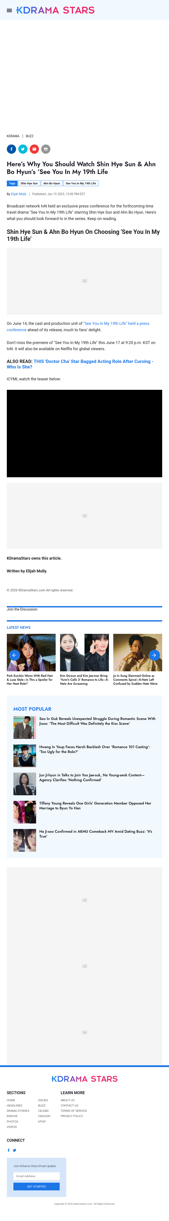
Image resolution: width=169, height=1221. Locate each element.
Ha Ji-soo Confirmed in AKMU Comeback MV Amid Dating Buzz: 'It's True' (95, 834)
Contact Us (69, 1105)
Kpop (42, 1121)
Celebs (43, 1110)
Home (11, 1100)
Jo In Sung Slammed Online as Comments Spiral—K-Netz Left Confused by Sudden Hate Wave (135, 679)
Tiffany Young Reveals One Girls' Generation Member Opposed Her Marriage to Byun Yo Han (95, 806)
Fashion (44, 1116)
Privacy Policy (72, 1116)
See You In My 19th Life (81, 183)
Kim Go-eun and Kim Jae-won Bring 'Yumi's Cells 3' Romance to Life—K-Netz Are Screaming (84, 679)
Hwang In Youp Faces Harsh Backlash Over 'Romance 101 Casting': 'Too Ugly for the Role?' (94, 749)
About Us (68, 1100)
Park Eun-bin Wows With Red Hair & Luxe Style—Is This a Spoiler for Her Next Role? (30, 679)
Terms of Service (74, 1110)
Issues (43, 1100)
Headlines (14, 1105)
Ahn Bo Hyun (51, 183)
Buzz (41, 1105)
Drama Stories (18, 1110)
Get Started (36, 1186)
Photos (12, 1121)
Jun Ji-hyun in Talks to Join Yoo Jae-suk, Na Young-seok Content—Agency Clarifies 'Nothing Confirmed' (92, 777)
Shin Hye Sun (29, 183)
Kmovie (12, 1116)
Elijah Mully (19, 194)
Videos (12, 1126)
